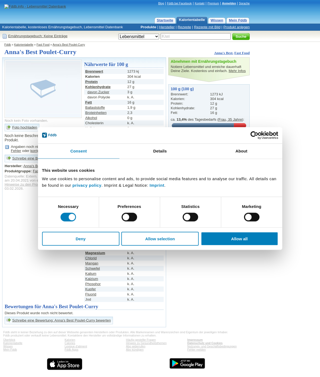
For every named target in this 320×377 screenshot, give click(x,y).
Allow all (239, 238)
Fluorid (90, 294)
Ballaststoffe (95, 107)
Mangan (91, 263)
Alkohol (91, 118)
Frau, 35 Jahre (230, 119)
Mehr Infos (237, 71)
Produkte (148, 27)
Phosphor (93, 284)
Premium (213, 3)
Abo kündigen (135, 349)
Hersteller (167, 27)
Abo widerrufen (135, 346)
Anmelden (229, 3)
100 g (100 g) (182, 89)
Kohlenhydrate (97, 87)
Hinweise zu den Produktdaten (29, 184)
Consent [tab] (78, 150)
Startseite (165, 20)
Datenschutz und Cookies (205, 343)
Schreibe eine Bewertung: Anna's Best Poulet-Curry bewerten (61, 320)
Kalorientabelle (192, 20)
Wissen (217, 20)
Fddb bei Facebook (179, 3)
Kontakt (199, 3)
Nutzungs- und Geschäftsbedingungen (212, 346)
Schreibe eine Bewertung (32, 158)
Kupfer (90, 289)
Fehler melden (196, 349)
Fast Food (43, 44)
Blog (161, 3)
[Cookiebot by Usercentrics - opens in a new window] (254, 135)
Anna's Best (223, 53)
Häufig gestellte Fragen (141, 339)
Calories (70, 343)
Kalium (90, 274)
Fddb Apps (71, 349)
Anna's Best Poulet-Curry (69, 44)
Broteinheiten (96, 113)
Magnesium (95, 253)
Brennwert (94, 71)
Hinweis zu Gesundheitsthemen (146, 343)
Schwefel (92, 268)
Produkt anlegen (236, 27)
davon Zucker (98, 92)
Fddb (7, 44)
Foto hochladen (24, 127)
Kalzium (91, 279)
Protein (91, 82)
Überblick (9, 339)
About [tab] (242, 150)
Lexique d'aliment (76, 346)
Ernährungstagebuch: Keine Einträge (38, 36)
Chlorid (91, 258)
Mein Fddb (238, 20)
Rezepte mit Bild (207, 27)
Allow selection (160, 238)
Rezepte (184, 27)
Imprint (157, 185)
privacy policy (87, 185)
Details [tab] (160, 150)
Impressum (195, 339)
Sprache (244, 3)
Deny (81, 238)
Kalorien (70, 339)
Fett (88, 102)
